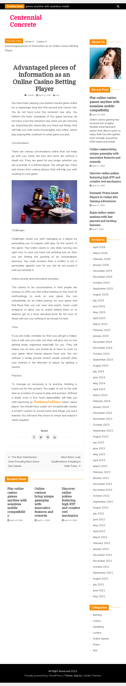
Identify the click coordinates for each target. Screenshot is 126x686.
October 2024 (101, 353)
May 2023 (99, 454)
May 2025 (99, 312)
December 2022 (102, 483)
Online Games (101, 638)
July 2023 (98, 442)
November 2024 (102, 347)
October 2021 (101, 566)
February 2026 (101, 259)
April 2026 (99, 247)
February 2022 (101, 543)
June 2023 (99, 448)
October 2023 (101, 424)
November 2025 (102, 276)
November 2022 (102, 489)
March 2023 (100, 466)
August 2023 (100, 436)
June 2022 (99, 519)
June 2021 (99, 590)
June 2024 (99, 377)
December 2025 (102, 270)
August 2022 (100, 507)
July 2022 (98, 513)
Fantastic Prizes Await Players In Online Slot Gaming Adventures (104, 197)
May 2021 (99, 596)
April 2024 (99, 389)
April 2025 (99, 318)
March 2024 (100, 395)
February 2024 (101, 401)
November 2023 (102, 418)
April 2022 (99, 531)
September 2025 (103, 288)
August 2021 (100, 578)
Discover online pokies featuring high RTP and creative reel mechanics (105, 177)
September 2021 (103, 572)
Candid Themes (92, 675)
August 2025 (100, 294)
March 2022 (100, 537)
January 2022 (101, 549)
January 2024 (101, 407)
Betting (97, 614)
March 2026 (100, 253)
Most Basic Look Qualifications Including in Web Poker (66, 461)
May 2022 (99, 525)
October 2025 (101, 282)
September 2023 (103, 430)
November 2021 (102, 560)
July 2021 (98, 584)
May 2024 (99, 383)
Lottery (97, 632)
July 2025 (98, 300)
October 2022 (101, 495)
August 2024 (100, 365)
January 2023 (101, 478)
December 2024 (102, 341)
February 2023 (101, 472)
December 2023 (102, 412)
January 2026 (101, 264)
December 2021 (102, 554)
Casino (31, 95)
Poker (96, 644)
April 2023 (99, 460)
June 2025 (99, 306)
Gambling (98, 626)
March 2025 (100, 324)
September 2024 (103, 359)
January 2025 (101, 335)
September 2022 (103, 501)
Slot (95, 650)
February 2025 (101, 330)
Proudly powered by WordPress (43, 675)
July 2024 (98, 371)
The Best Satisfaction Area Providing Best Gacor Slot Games (23, 461)
